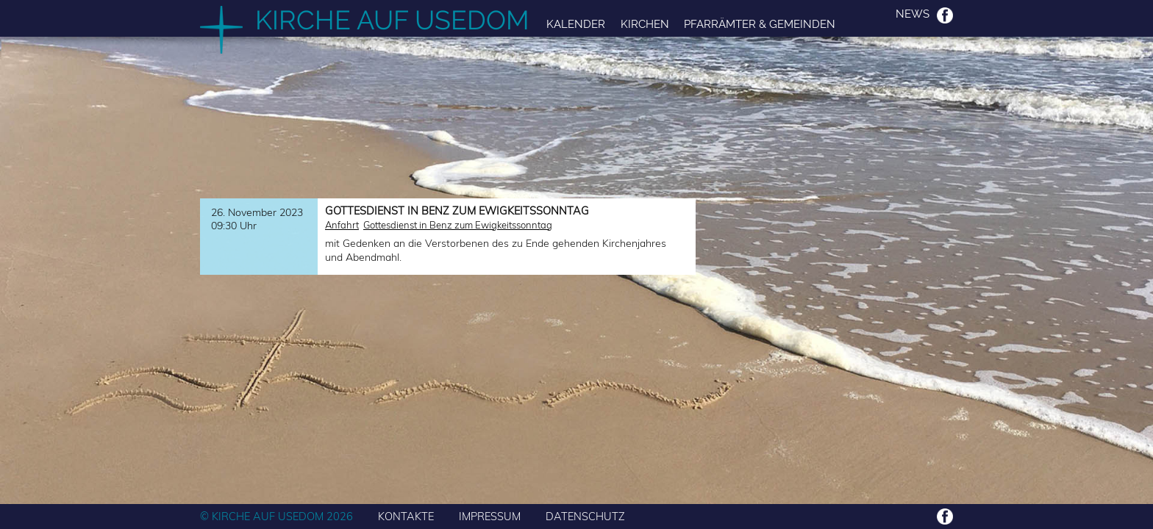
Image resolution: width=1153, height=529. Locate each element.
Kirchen (645, 24)
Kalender (575, 24)
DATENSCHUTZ (585, 516)
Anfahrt (342, 225)
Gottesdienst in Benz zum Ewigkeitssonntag (457, 225)
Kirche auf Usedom (392, 19)
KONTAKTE (406, 516)
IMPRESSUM (490, 516)
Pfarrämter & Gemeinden (759, 24)
